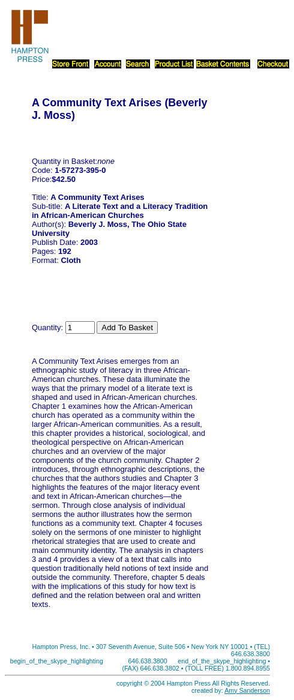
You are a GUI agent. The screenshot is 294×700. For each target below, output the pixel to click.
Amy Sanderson (247, 690)
